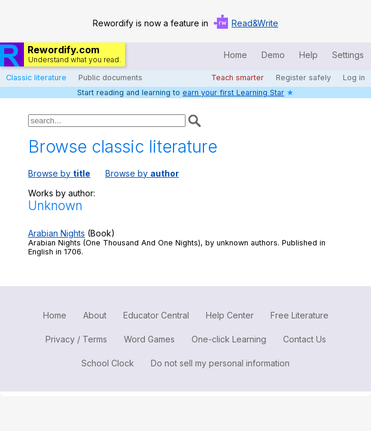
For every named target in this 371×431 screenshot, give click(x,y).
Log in (354, 77)
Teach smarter (237, 77)
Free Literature (299, 315)
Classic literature (36, 77)
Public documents (110, 77)
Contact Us (304, 339)
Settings (348, 55)
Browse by (59, 173)
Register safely (303, 77)
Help (308, 55)
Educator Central (156, 315)
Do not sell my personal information (220, 363)
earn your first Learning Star (233, 92)
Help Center (230, 315)
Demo (273, 55)
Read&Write (255, 23)
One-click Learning (228, 339)
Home (235, 55)
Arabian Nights (56, 233)
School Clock (107, 363)
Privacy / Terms (76, 339)
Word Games (149, 339)
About (95, 315)
